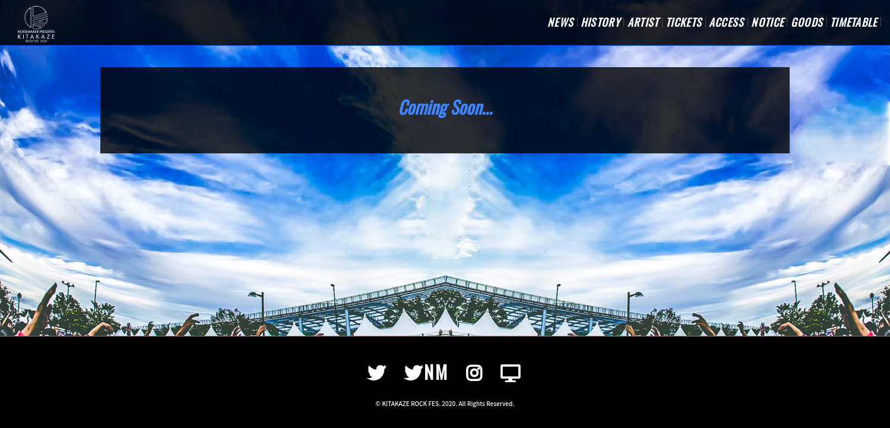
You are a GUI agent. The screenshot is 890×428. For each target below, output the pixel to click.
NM (426, 371)
